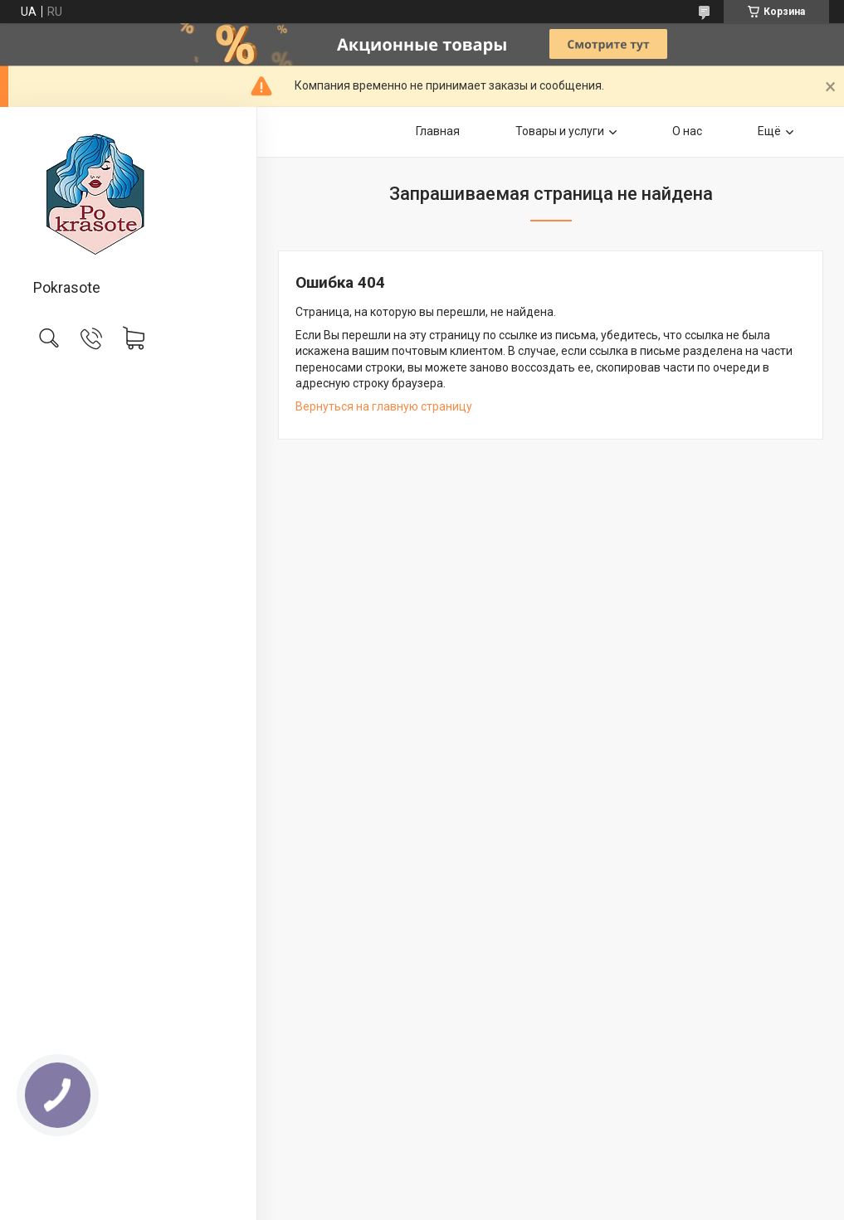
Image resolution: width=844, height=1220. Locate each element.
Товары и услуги (559, 131)
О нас (687, 131)
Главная (438, 131)
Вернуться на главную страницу (383, 406)
